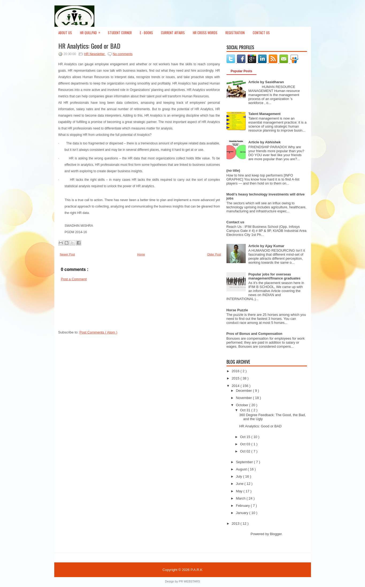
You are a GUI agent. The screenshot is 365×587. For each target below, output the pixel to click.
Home (141, 254)
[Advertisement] (82, 307)
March (241, 498)
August (242, 469)
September (245, 462)
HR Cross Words (205, 32)
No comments (123, 54)
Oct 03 (245, 444)
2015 (236, 378)
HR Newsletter (95, 54)
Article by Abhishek (264, 142)
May (239, 491)
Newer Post (67, 254)
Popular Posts (241, 71)
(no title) (233, 170)
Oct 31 (245, 410)
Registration (235, 32)
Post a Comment (74, 279)
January (242, 513)
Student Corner (120, 32)
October (242, 405)
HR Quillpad (92, 31)
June (240, 484)
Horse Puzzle (237, 310)
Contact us (235, 222)
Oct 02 (245, 451)
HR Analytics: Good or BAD (89, 46)
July (239, 476)
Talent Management (264, 114)
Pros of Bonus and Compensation (254, 334)
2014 (236, 386)
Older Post (214, 254)
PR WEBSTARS (189, 581)
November (244, 398)
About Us (65, 32)
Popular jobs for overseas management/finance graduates (274, 276)
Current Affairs (173, 32)
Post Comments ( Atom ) (98, 332)
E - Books (146, 32)
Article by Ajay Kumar (266, 246)
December (244, 391)
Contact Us (261, 32)
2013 (236, 523)
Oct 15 (245, 437)
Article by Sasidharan (266, 82)
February (243, 506)
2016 (236, 371)
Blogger (276, 534)
